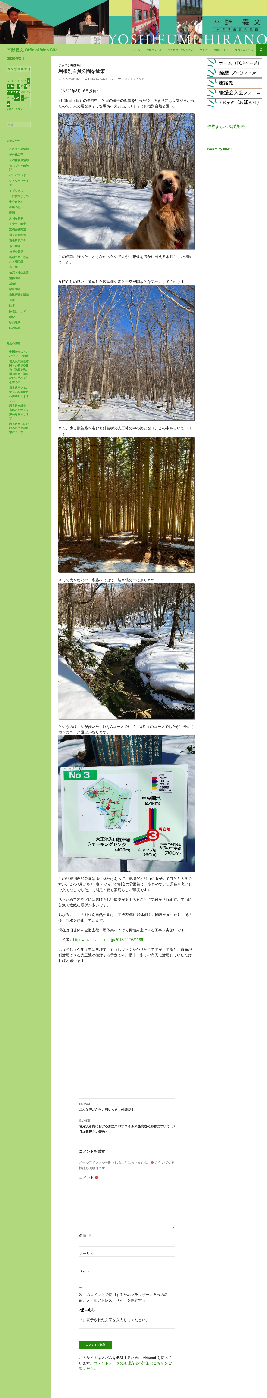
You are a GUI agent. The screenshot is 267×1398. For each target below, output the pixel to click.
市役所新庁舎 (17, 240)
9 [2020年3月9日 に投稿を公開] (8, 86)
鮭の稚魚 (14, 328)
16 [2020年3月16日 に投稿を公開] (8, 92)
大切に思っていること (180, 50)
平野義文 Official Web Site (32, 50)
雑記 (12, 317)
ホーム (136, 50)
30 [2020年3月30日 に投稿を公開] (8, 104)
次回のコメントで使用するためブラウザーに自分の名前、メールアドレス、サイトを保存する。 (123, 1297)
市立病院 (14, 246)
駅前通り (14, 322)
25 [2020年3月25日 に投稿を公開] (15, 98)
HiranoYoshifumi (101, 79)
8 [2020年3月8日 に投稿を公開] (29, 80)
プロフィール (154, 50)
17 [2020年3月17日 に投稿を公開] (11, 92)
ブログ (203, 50)
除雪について (17, 311)
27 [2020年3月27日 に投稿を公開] (22, 98)
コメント (88, 1178)
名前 (85, 1236)
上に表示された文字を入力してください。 (114, 1320)
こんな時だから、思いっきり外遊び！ (127, 1106)
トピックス (16, 190)
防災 (12, 306)
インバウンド (17, 175)
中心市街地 (16, 201)
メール (87, 1253)
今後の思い (16, 207)
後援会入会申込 (244, 50)
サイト (84, 1271)
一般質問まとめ (19, 196)
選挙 (12, 300)
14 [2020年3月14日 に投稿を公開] (25, 86)
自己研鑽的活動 (19, 294)
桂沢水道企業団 (19, 272)
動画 (12, 212)
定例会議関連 (17, 229)
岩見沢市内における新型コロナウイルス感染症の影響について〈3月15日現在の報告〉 (127, 1126)
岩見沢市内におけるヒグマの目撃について (19, 428)
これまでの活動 (19, 149)
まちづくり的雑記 (69, 65)
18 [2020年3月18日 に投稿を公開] (15, 92)
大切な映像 (16, 218)
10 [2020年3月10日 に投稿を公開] (11, 86)
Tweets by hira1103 (221, 149)
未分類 (13, 267)
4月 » (19, 109)
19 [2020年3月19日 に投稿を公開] (18, 92)
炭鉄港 (13, 283)
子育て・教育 (17, 224)
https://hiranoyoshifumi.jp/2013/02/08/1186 (108, 940)
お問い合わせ (221, 50)
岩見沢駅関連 (17, 235)
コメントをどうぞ (133, 79)
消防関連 (14, 278)
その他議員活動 (19, 160)
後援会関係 (16, 251)
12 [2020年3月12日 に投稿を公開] (18, 86)
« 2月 (10, 109)
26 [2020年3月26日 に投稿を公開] (18, 98)
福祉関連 (14, 289)
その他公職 (16, 154)
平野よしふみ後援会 (225, 126)
